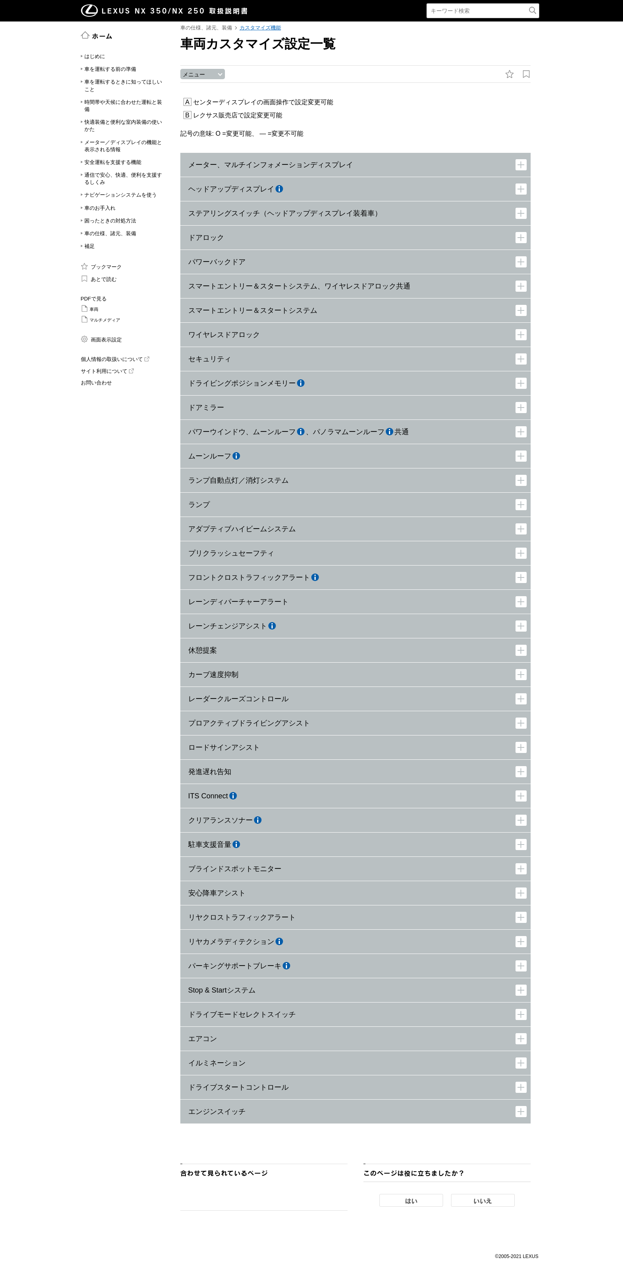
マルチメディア (100, 319)
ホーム (97, 35)
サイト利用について (107, 371)
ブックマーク (101, 266)
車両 (89, 308)
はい (411, 1201)
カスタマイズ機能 (260, 28)
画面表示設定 (101, 339)
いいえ (482, 1201)
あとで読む (99, 278)
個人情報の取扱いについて (115, 359)
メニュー (194, 74)
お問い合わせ (96, 383)
